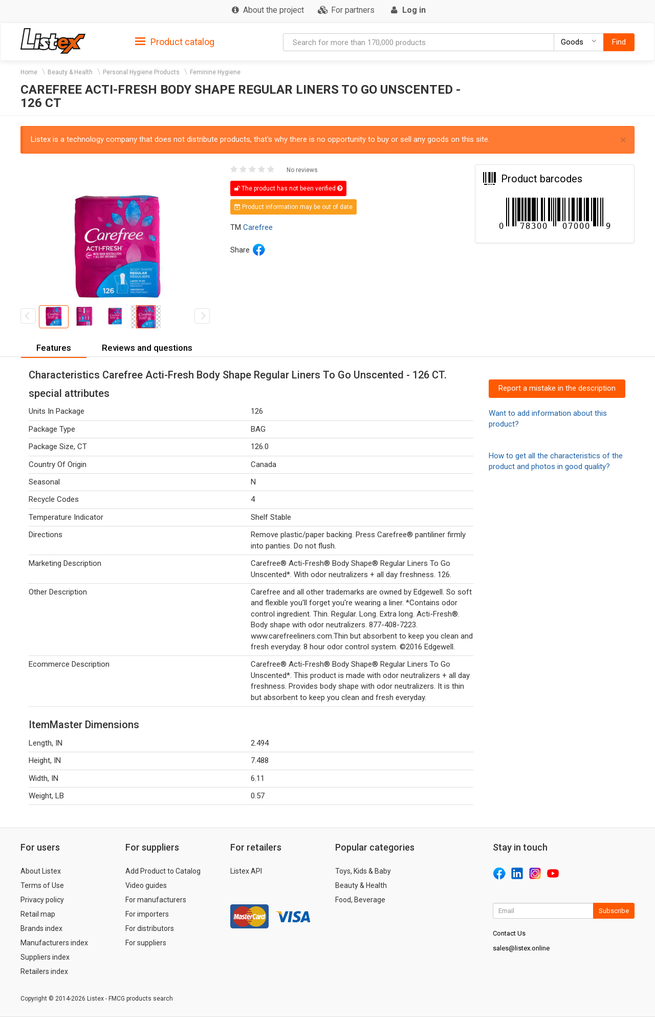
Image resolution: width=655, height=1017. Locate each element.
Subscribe (614, 911)
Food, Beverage (360, 900)
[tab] (175, 41)
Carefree (258, 227)
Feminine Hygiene (215, 72)
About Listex (40, 871)
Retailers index (44, 971)
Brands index (41, 928)
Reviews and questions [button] (147, 348)
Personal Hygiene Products (141, 72)
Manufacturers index (54, 943)
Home (28, 72)
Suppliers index (45, 957)
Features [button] (53, 348)
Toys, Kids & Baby (363, 871)
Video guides (146, 885)
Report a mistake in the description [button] (557, 388)
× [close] (623, 140)
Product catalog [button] (174, 42)
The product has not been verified (288, 188)
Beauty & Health (70, 72)
